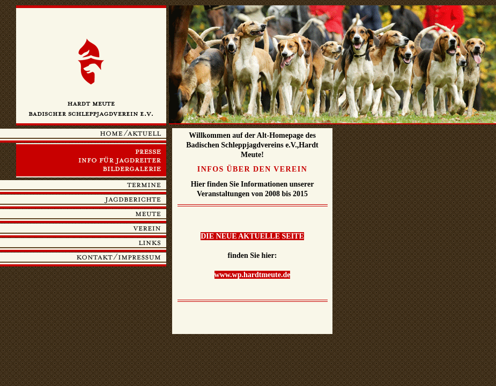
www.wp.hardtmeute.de (252, 275)
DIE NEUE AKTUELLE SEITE (252, 236)
